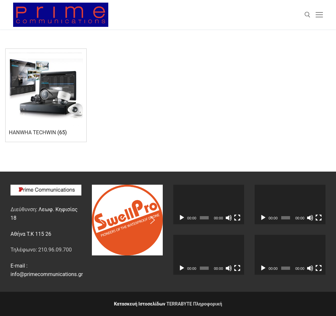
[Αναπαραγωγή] (181, 217)
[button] (102, 220)
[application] (208, 205)
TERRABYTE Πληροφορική (194, 304)
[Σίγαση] (228, 217)
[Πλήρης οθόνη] (237, 217)
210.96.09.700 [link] (55, 250)
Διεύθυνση (23, 209)
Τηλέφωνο (22, 250)
